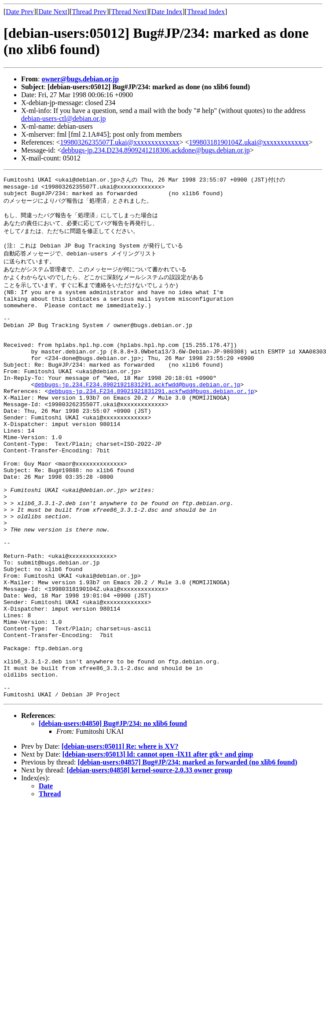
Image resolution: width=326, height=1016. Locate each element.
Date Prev (20, 11)
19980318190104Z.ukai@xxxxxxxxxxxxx (248, 142)
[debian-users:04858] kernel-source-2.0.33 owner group (149, 862)
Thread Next (129, 11)
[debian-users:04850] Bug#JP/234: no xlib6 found (113, 815)
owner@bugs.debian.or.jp (80, 79)
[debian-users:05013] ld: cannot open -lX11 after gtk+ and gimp (157, 846)
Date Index (167, 11)
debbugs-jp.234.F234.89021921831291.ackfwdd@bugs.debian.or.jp (137, 414)
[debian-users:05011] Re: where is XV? (120, 838)
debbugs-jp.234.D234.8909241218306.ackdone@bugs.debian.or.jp (155, 150)
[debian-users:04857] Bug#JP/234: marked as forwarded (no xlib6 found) (187, 854)
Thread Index (206, 11)
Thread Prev (89, 11)
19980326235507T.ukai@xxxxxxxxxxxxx (119, 142)
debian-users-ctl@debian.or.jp (63, 118)
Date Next (53, 11)
